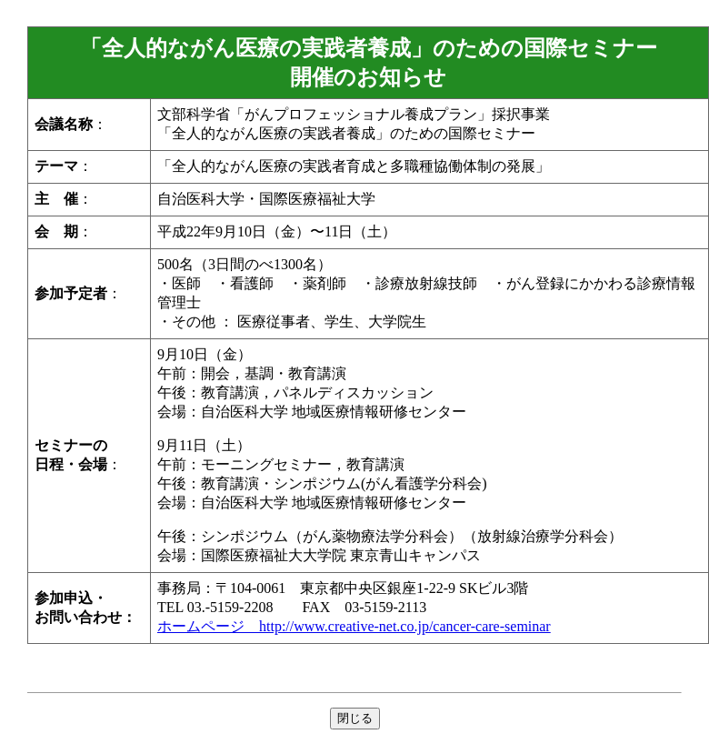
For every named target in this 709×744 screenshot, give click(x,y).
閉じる (355, 718)
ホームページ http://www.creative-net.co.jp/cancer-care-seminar (354, 626)
